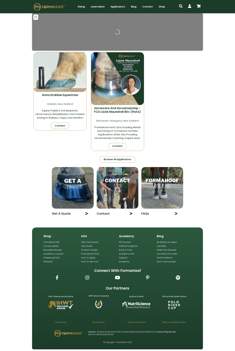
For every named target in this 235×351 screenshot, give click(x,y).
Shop (162, 6)
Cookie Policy (61, 322)
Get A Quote (61, 213)
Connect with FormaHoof (117, 270)
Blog (133, 6)
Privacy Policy (98, 322)
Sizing (81, 6)
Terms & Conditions (136, 322)
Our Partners (117, 288)
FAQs (145, 213)
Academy (126, 236)
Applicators (118, 6)
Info (84, 236)
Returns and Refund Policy (174, 322)
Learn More (98, 6)
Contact (147, 6)
